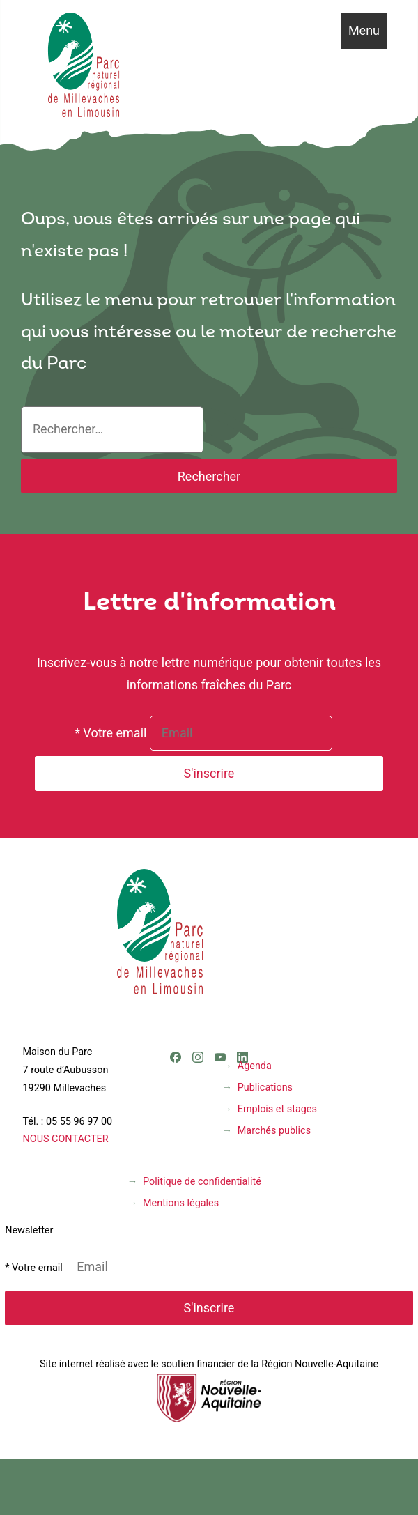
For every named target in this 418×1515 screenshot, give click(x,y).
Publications (265, 1087)
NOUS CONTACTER (65, 1139)
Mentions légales (181, 1203)
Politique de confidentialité (202, 1181)
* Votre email (110, 732)
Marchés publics (274, 1131)
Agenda (255, 1066)
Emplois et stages (277, 1109)
